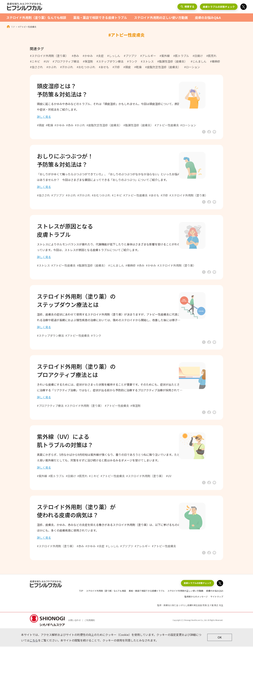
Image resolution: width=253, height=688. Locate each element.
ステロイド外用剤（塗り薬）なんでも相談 (36, 17)
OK (220, 679)
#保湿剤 (88, 61)
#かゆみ (88, 56)
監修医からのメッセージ (196, 637)
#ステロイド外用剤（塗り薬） (49, 56)
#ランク (132, 61)
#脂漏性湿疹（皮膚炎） (172, 61)
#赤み (75, 56)
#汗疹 (116, 67)
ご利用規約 (89, 661)
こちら (34, 682)
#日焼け (198, 56)
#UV (46, 61)
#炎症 (100, 56)
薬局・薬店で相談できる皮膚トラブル (100, 17)
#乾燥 (138, 67)
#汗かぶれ (66, 67)
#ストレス (147, 61)
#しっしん (113, 56)
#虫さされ (36, 67)
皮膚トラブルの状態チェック (219, 6)
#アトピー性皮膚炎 (177, 129)
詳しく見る (54, 120)
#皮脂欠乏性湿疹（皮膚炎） (163, 67)
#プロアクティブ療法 (66, 61)
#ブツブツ (130, 56)
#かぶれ (51, 67)
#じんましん (198, 61)
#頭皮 (127, 67)
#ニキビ (35, 61)
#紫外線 (165, 56)
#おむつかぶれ (86, 67)
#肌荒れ (211, 56)
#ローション (192, 67)
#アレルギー (148, 56)
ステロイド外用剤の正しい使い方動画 (161, 17)
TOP (13, 26)
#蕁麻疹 (215, 61)
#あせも (104, 67)
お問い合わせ (74, 661)
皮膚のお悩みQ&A (208, 17)
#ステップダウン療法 (110, 61)
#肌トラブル (181, 56)
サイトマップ (216, 637)
